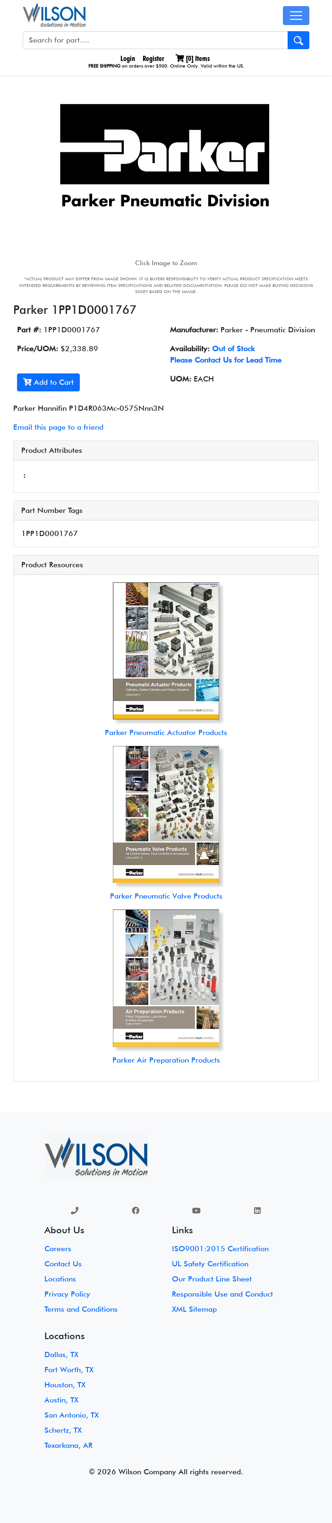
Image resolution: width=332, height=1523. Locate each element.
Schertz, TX (63, 1430)
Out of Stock (233, 348)
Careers (57, 1248)
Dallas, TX (61, 1354)
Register (153, 58)
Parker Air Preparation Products (166, 1060)
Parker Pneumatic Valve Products (166, 895)
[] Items (193, 58)
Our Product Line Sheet (212, 1278)
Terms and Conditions (81, 1309)
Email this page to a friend (58, 427)
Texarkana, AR (68, 1445)
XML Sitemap (194, 1309)
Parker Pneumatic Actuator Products (166, 732)
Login (127, 58)
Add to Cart (48, 382)
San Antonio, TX (71, 1415)
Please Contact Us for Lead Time (225, 359)
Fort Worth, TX (69, 1369)
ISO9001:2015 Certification (220, 1248)
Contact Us (63, 1263)
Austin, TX (61, 1399)
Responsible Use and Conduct (222, 1293)
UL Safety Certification (210, 1263)
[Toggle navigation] (296, 15)
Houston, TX (64, 1384)
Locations (60, 1278)
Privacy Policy (67, 1293)
